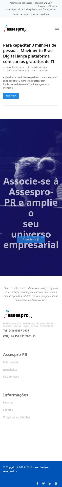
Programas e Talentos (16, 418)
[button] (57, 28)
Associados (10, 370)
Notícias (10, 70)
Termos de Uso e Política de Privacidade (31, 14)
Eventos (8, 410)
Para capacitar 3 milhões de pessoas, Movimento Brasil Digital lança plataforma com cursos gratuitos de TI (29, 53)
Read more (11, 95)
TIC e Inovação (22, 70)
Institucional (11, 363)
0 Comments (42, 70)
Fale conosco (11, 377)
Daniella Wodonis (39, 67)
